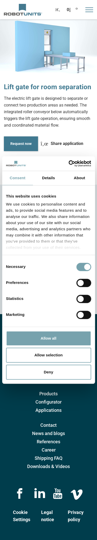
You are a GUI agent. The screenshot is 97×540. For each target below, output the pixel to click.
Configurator (48, 402)
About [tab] (79, 178)
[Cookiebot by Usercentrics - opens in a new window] (69, 163)
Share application (62, 143)
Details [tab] (48, 178)
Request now (21, 144)
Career (49, 450)
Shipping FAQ (48, 458)
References (48, 441)
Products (48, 393)
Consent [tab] (17, 178)
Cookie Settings (21, 516)
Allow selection (48, 355)
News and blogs (48, 433)
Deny (48, 372)
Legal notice (47, 516)
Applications (48, 410)
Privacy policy (76, 516)
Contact (48, 425)
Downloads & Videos (48, 466)
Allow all (48, 338)
